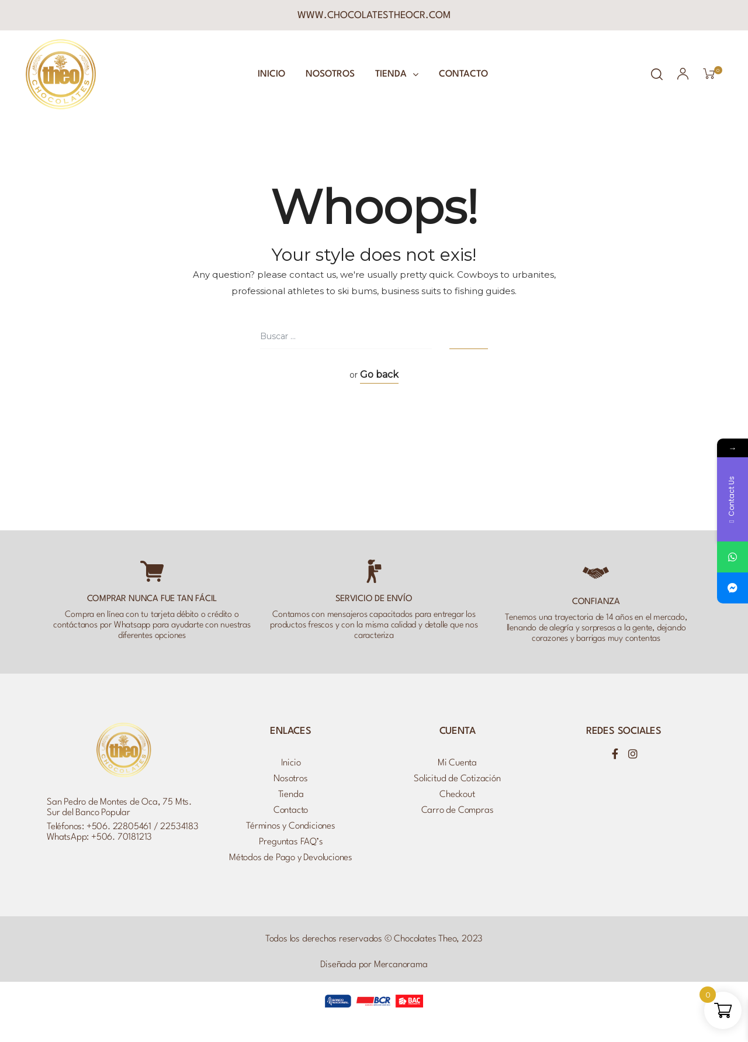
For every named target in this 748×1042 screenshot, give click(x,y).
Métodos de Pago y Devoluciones (290, 857)
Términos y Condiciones (290, 826)
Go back (379, 374)
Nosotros (330, 74)
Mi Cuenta (457, 763)
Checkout (457, 794)
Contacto (463, 74)
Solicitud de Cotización (457, 779)
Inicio (271, 74)
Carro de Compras (457, 810)
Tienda (396, 74)
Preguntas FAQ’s (291, 842)
